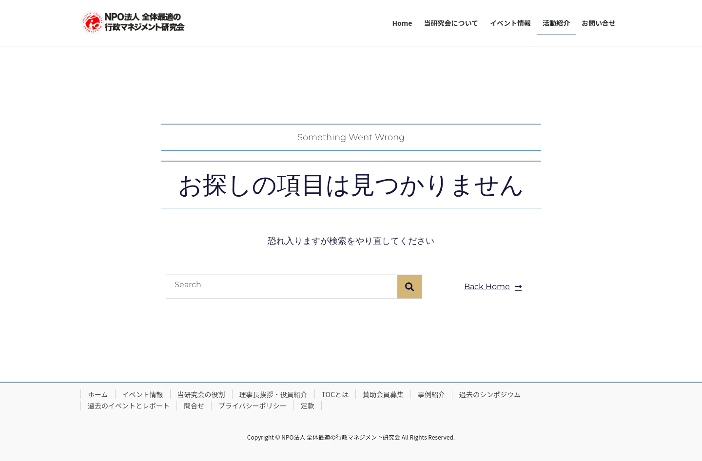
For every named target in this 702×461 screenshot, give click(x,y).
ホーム (98, 394)
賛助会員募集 (383, 394)
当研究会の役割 (201, 394)
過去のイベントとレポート (129, 405)
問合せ (194, 405)
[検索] (409, 286)
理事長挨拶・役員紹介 (273, 394)
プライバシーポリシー (252, 405)
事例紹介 (431, 394)
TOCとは (335, 394)
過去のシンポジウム (490, 394)
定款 (307, 405)
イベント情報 (142, 394)
